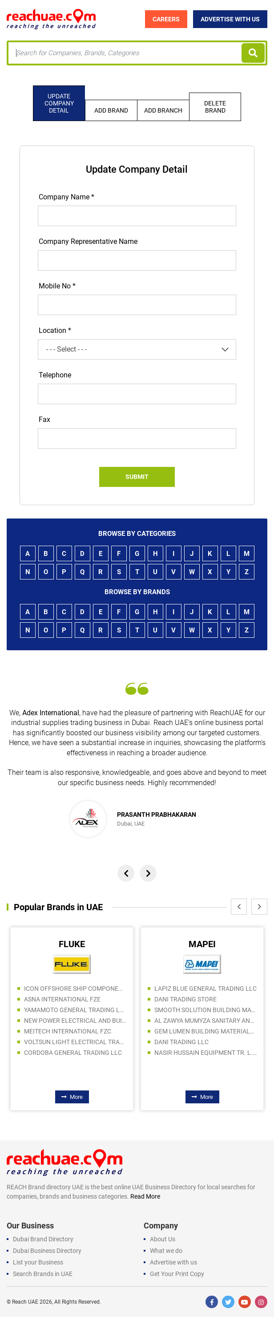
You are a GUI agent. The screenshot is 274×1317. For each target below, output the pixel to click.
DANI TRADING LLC (181, 1041)
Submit (137, 476)
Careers (166, 19)
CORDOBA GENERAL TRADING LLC (73, 1052)
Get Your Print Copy (177, 1273)
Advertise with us (173, 1262)
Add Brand (111, 110)
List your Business (38, 1262)
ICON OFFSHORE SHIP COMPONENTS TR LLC (75, 988)
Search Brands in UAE (43, 1273)
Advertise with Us (230, 19)
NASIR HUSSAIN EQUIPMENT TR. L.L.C (205, 1052)
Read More (145, 1196)
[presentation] (125, 873)
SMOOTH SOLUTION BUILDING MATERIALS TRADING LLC (205, 1009)
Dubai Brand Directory (43, 1239)
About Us (162, 1239)
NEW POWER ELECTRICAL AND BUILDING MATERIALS (75, 1020)
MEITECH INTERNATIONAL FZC (67, 1031)
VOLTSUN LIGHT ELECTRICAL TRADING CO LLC (75, 1041)
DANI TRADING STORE (185, 999)
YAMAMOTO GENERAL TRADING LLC (75, 1009)
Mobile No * (57, 286)
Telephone (55, 375)
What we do (166, 1250)
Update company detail (59, 103)
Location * (55, 330)
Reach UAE (25, 1302)
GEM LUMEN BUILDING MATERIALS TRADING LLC (205, 1031)
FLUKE (72, 944)
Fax (44, 419)
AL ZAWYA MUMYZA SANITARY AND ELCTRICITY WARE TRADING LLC (205, 1020)
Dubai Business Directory (47, 1250)
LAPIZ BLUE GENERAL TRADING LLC (205, 988)
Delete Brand (215, 107)
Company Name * (66, 197)
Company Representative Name (88, 241)
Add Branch (163, 110)
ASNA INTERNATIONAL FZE (62, 999)
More (72, 1097)
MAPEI (202, 944)
